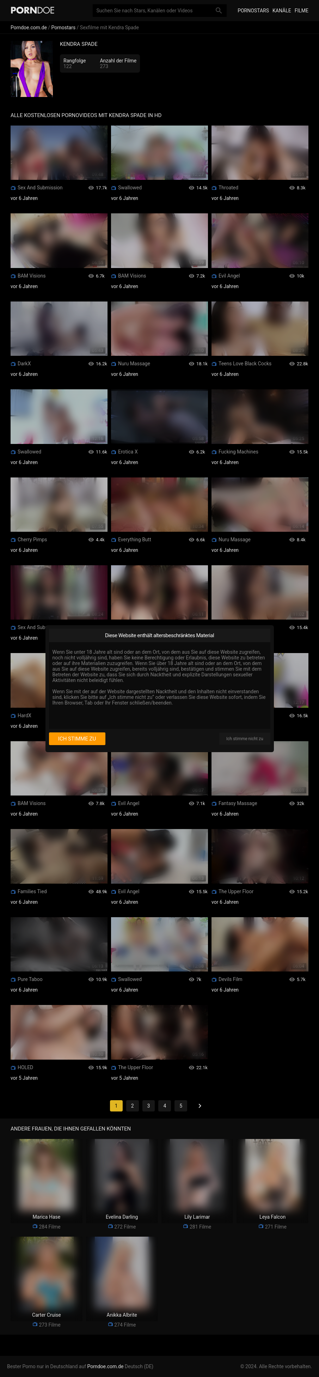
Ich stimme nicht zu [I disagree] (244, 738)
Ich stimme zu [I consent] (77, 739)
